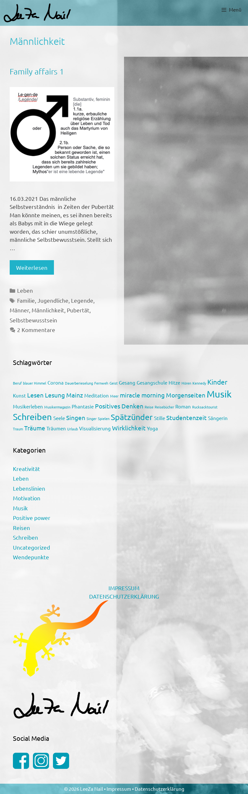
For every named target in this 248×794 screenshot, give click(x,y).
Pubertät (78, 310)
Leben (25, 290)
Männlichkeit (48, 310)
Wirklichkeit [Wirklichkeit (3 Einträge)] (129, 428)
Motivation (26, 498)
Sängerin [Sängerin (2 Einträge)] (218, 418)
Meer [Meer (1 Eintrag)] (114, 395)
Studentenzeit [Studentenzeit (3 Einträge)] (186, 417)
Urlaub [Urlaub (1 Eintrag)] (72, 428)
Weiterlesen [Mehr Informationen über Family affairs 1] (31, 267)
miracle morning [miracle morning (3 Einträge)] (142, 395)
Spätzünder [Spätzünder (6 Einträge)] (132, 417)
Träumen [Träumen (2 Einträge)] (56, 428)
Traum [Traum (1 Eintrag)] (18, 428)
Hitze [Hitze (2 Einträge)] (174, 382)
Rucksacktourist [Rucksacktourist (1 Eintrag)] (204, 406)
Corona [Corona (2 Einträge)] (55, 382)
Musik (20, 508)
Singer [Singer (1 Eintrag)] (92, 418)
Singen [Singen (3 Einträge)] (75, 417)
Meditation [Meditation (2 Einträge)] (96, 395)
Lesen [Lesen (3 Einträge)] (35, 395)
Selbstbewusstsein (33, 320)
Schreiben (25, 537)
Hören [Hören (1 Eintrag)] (186, 383)
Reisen (21, 527)
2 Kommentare (36, 329)
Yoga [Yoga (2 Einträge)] (152, 428)
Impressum (119, 789)
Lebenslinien (29, 488)
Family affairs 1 (37, 71)
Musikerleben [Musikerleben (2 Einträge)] (28, 406)
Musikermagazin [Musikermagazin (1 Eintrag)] (57, 406)
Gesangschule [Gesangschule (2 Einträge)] (152, 382)
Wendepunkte (31, 557)
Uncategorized (31, 547)
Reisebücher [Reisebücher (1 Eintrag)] (164, 406)
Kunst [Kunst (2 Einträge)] (19, 395)
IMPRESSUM (124, 587)
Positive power (31, 517)
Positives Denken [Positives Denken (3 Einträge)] (119, 406)
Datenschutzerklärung (159, 789)
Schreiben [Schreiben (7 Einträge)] (32, 416)
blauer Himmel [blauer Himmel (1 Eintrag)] (34, 383)
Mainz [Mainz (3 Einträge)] (74, 395)
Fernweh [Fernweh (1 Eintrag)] (101, 383)
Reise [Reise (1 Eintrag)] (149, 406)
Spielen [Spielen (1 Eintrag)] (103, 418)
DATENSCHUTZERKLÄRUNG (124, 596)
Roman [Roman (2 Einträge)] (183, 406)
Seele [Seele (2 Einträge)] (59, 418)
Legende (82, 300)
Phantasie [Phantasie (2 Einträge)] (83, 406)
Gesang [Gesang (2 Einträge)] (127, 382)
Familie (26, 300)
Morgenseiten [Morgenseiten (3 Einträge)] (185, 395)
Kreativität (26, 468)
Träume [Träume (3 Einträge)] (34, 428)
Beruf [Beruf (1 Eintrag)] (17, 383)
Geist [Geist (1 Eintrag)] (113, 383)
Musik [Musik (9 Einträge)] (219, 393)
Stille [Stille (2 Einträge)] (159, 418)
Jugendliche (52, 300)
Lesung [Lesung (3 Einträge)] (55, 395)
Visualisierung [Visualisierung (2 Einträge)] (95, 428)
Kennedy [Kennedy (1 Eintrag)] (199, 383)
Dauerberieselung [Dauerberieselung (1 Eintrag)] (79, 383)
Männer (19, 310)
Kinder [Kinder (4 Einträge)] (217, 381)
